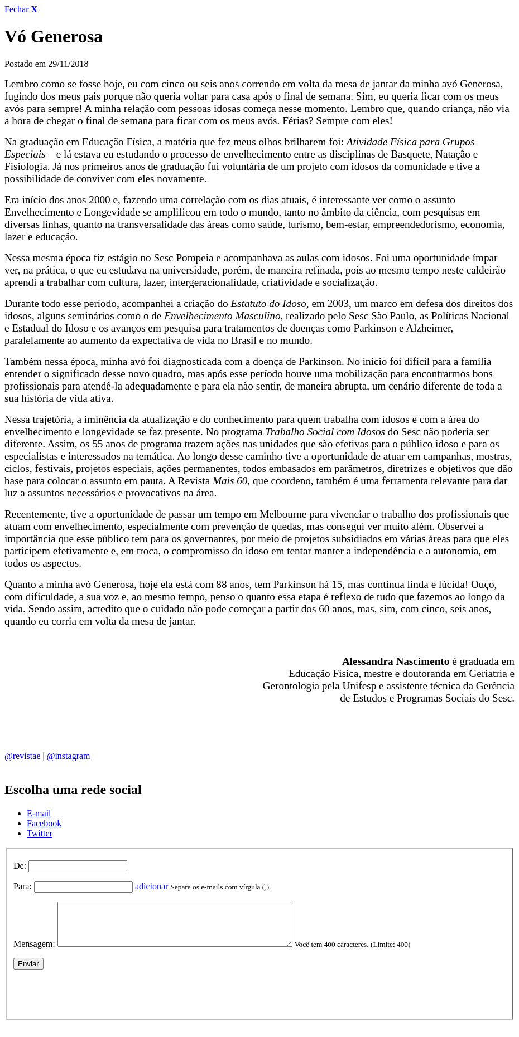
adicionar (152, 886)
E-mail (39, 813)
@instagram (68, 756)
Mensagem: (34, 952)
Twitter (39, 833)
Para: (22, 886)
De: (19, 865)
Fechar (20, 9)
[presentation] (98, 999)
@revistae (22, 756)
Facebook (44, 823)
